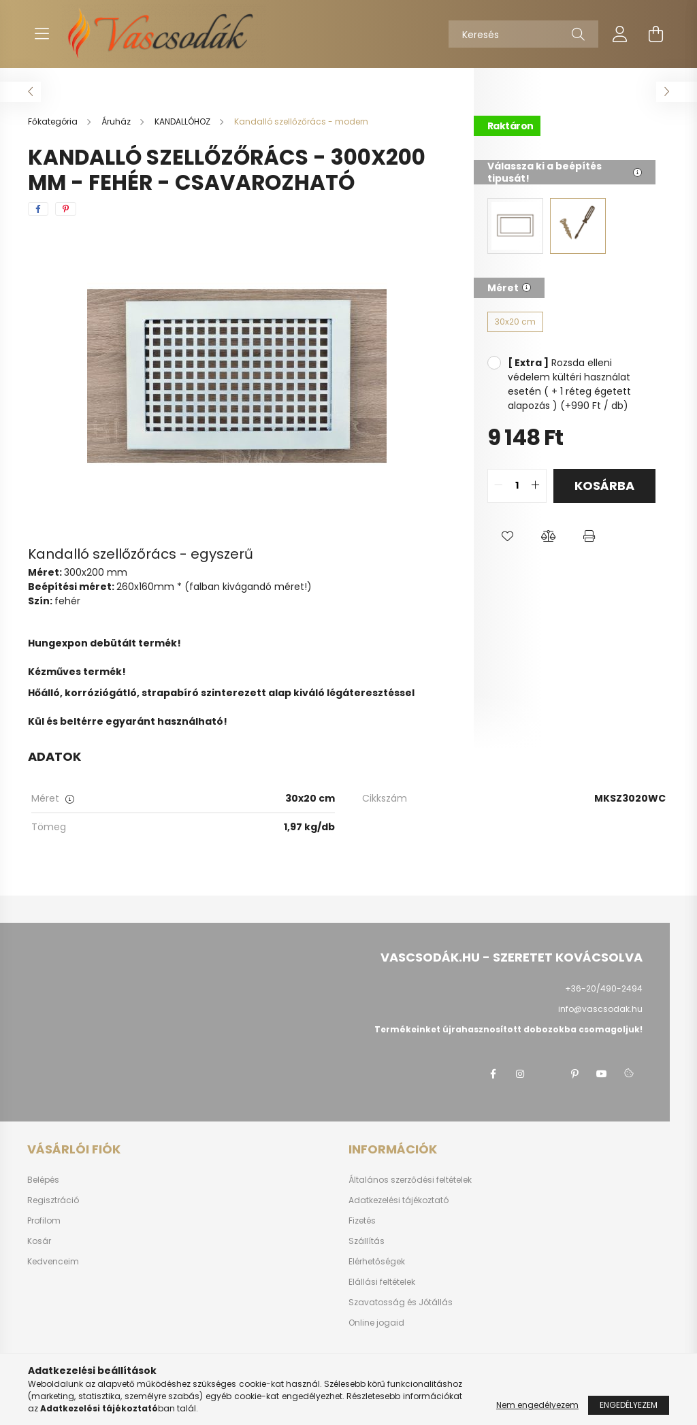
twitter (547, 1073)
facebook (492, 1073)
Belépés (43, 1180)
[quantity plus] (535, 486)
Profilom (44, 1221)
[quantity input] (516, 486)
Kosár (39, 1241)
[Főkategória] (54, 121)
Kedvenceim (53, 1261)
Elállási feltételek (381, 1282)
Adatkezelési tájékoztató (398, 1200)
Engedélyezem (629, 1405)
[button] (507, 537)
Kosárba (604, 485)
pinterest (574, 1073)
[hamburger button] (41, 34)
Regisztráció (53, 1200)
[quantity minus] (498, 486)
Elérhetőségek (376, 1261)
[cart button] (655, 34)
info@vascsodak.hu (600, 1009)
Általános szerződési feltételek (410, 1180)
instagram (520, 1073)
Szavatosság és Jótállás (400, 1302)
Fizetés (362, 1221)
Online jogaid (376, 1323)
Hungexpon (58, 643)
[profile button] (620, 34)
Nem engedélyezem (537, 1405)
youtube (601, 1073)
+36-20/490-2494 (604, 988)
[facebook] (38, 209)
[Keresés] (523, 34)
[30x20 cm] (515, 322)
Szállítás (366, 1241)
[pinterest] (65, 209)
